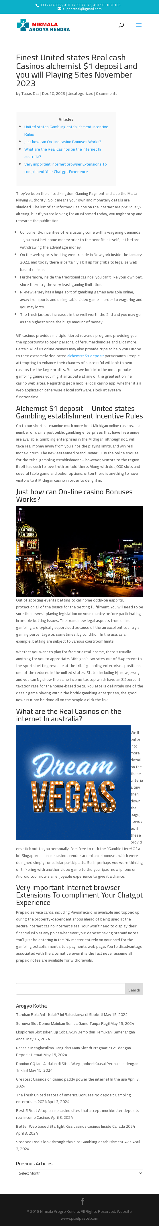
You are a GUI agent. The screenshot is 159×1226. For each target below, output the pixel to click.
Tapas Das (30, 93)
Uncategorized (80, 93)
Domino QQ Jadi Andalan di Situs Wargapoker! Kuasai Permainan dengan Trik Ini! (77, 1067)
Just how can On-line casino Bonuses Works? (62, 141)
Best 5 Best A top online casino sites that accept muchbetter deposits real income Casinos (77, 1114)
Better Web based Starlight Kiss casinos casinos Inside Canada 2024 (75, 1126)
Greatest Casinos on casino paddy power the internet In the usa (71, 1079)
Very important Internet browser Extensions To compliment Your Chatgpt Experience (65, 167)
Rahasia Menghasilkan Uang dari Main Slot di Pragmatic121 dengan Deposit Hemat (73, 1051)
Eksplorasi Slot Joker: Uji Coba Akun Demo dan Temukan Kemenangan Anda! (75, 1035)
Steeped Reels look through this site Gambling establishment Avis (73, 1142)
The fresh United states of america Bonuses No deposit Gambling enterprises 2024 (73, 1098)
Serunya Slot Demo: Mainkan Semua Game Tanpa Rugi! (63, 1023)
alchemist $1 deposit (85, 356)
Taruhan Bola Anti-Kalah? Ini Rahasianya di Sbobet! (59, 1014)
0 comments (106, 93)
